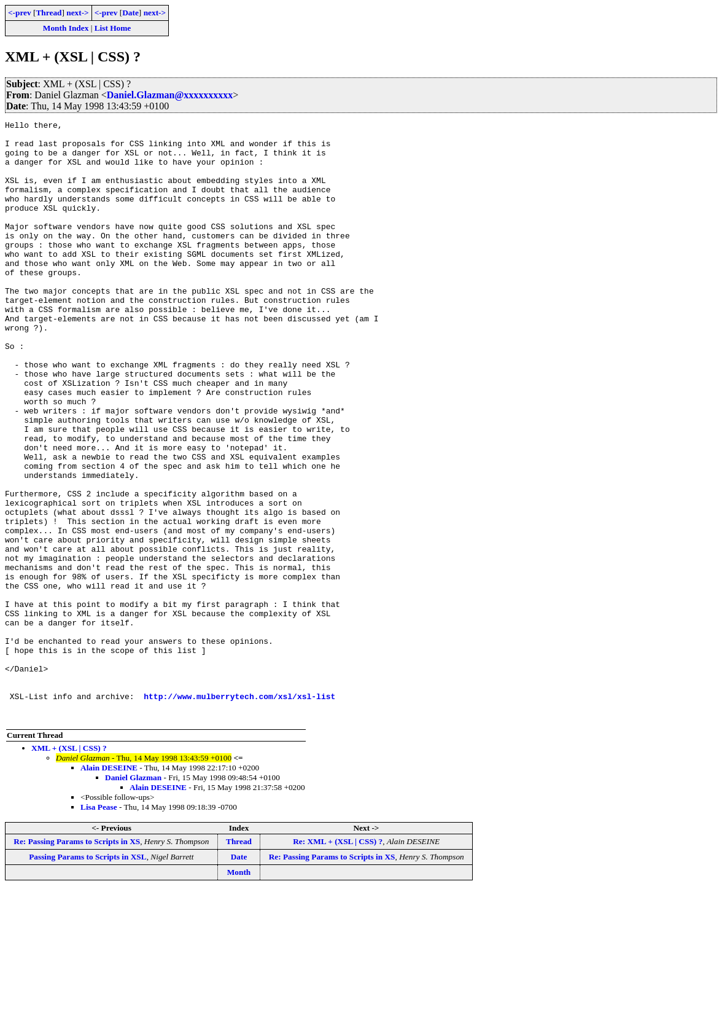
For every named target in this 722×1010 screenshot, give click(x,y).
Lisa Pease (98, 926)
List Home (113, 28)
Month (239, 991)
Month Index (65, 28)
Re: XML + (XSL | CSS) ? (337, 961)
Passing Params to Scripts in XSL (87, 976)
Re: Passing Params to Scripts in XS (77, 961)
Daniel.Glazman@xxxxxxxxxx (170, 95)
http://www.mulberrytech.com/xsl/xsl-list (239, 812)
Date (130, 12)
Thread (48, 12)
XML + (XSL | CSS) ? (69, 867)
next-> (77, 12)
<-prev (19, 12)
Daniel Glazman (133, 897)
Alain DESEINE (109, 887)
